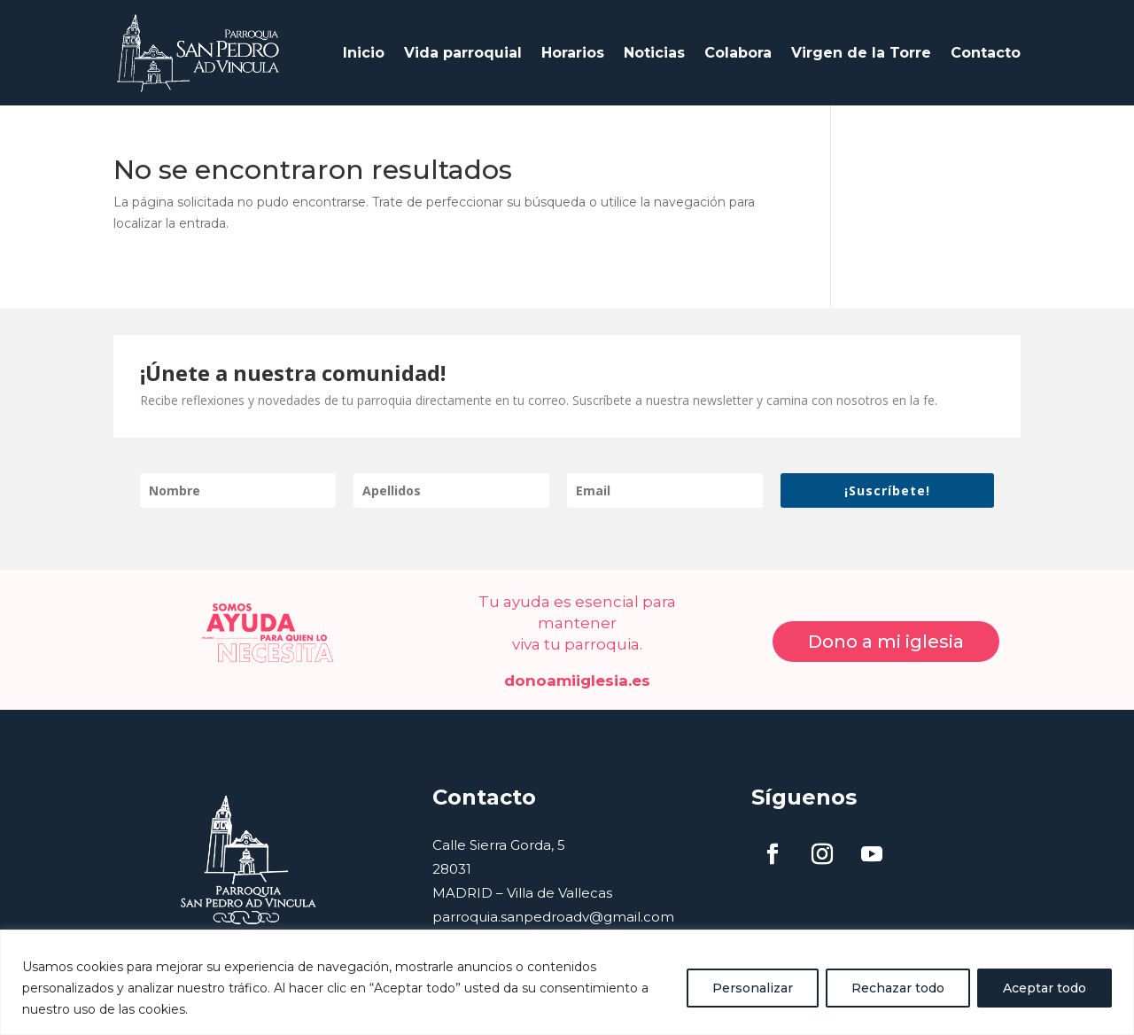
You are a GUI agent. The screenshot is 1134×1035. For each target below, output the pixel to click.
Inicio (363, 43)
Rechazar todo (897, 988)
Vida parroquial (463, 43)
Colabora (738, 43)
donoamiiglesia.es (577, 663)
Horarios (572, 43)
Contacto (986, 43)
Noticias (654, 43)
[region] (567, 982)
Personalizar (752, 988)
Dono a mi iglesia (886, 624)
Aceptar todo (1044, 988)
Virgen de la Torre (861, 43)
